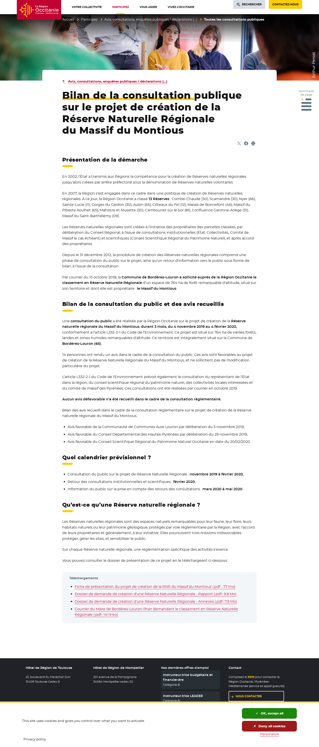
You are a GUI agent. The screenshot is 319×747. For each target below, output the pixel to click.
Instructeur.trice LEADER (183, 696)
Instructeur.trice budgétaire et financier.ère (188, 677)
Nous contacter (249, 696)
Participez (89, 19)
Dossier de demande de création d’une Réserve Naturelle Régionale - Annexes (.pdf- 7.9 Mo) (156, 601)
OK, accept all (269, 713)
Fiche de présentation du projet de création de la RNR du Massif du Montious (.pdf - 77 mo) (155, 587)
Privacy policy (34, 739)
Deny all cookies (269, 726)
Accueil (68, 19)
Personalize (269, 734)
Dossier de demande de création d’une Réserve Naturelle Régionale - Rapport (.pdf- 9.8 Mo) (155, 594)
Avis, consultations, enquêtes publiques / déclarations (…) (150, 19)
